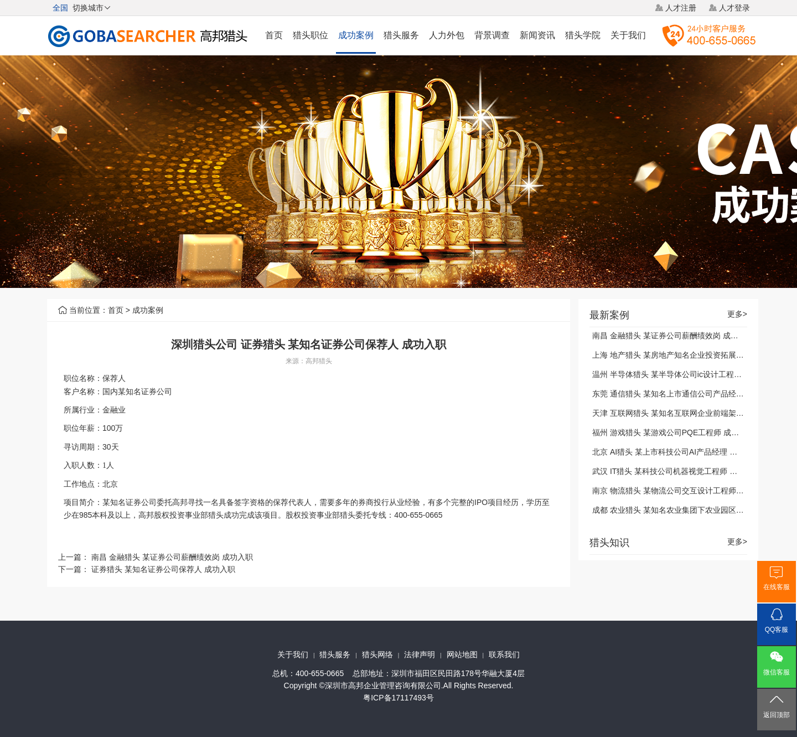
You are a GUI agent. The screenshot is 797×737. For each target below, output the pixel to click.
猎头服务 (401, 35)
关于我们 (628, 35)
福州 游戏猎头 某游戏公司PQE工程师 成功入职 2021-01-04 (694, 432)
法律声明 (419, 654)
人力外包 (446, 35)
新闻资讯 (537, 35)
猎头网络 (377, 654)
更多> (737, 314)
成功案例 (356, 35)
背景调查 (492, 35)
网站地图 (462, 654)
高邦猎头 (319, 361)
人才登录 (734, 7)
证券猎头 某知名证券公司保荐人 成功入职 (163, 569)
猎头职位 (310, 35)
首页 (274, 35)
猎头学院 (583, 35)
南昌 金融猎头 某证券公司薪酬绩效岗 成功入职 (172, 557)
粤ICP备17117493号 (398, 697)
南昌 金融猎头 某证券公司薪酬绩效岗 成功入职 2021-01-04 (693, 335)
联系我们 (504, 654)
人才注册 (680, 7)
